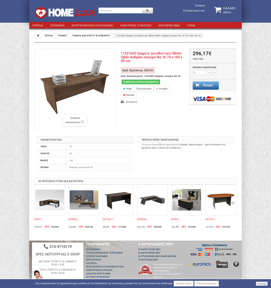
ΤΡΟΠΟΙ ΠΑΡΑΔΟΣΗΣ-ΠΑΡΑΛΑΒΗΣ (104, 252)
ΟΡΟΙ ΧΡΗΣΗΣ (93, 259)
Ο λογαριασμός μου (156, 244)
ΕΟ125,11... (109, 219)
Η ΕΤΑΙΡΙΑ (91, 263)
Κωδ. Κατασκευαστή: (132, 76)
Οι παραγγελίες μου (149, 249)
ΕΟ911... (38, 219)
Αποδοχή (262, 283)
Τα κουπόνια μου (148, 259)
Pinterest (128, 95)
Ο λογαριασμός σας (194, 10)
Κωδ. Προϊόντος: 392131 (138, 70)
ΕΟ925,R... (142, 219)
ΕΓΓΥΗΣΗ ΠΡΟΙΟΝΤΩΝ (97, 277)
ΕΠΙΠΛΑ (49, 35)
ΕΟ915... (175, 219)
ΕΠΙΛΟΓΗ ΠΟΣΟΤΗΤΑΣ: (205, 67)
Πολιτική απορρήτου (207, 283)
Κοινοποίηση (144, 88)
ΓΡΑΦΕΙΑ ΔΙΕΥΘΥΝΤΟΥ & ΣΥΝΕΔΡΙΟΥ (91, 35)
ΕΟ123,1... (210, 219)
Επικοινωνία (93, 249)
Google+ (162, 88)
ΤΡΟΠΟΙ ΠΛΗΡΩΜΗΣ (97, 256)
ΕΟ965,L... (74, 219)
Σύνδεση (200, 5)
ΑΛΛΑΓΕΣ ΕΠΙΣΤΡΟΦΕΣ (98, 273)
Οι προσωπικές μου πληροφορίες (157, 256)
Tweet (127, 88)
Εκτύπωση (131, 102)
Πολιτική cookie (183, 283)
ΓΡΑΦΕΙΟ (62, 35)
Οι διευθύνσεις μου (149, 252)
